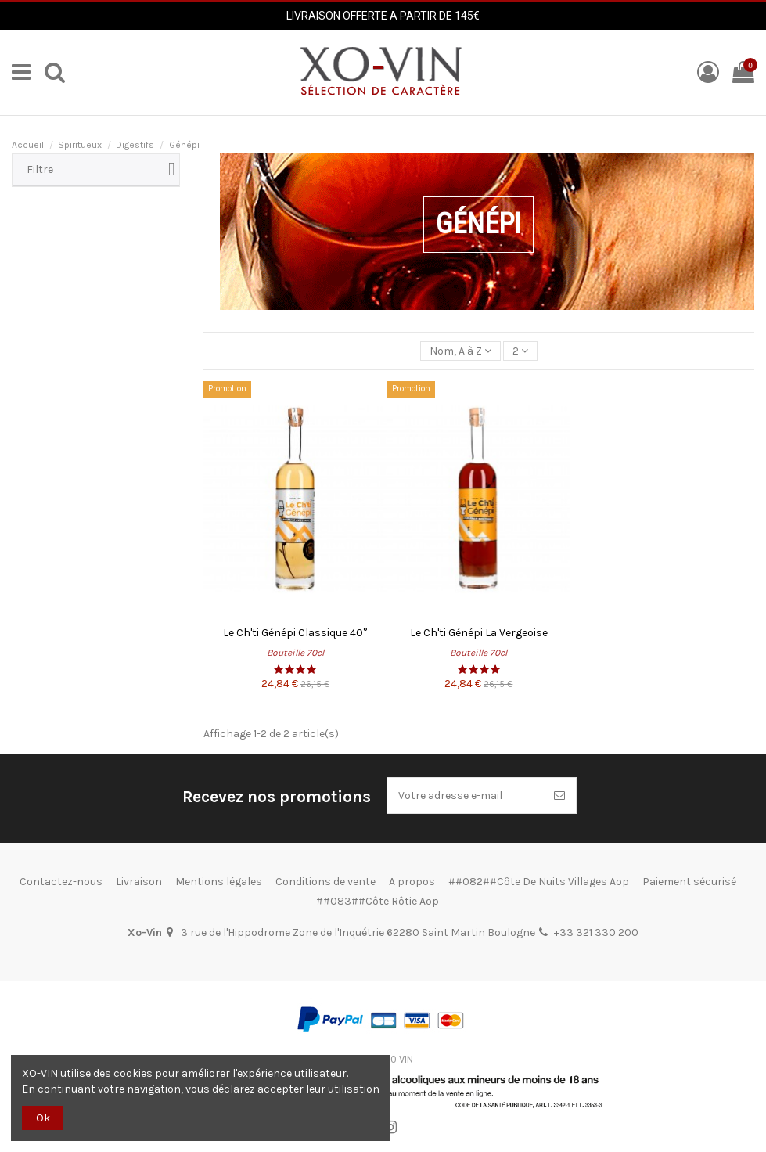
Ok (43, 1118)
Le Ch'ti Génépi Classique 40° (295, 632)
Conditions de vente (325, 881)
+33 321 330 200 (596, 932)
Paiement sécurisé (689, 881)
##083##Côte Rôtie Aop (377, 901)
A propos (412, 881)
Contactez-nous (61, 881)
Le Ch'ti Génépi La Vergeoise (479, 632)
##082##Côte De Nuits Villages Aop (538, 881)
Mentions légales (218, 881)
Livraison (139, 881)
